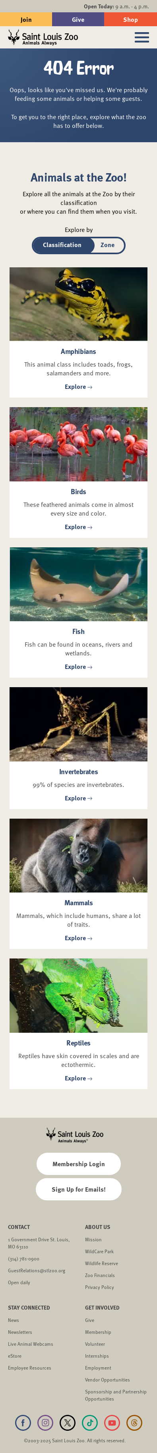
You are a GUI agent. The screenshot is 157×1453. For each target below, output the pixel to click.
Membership (98, 1332)
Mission (93, 1239)
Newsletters (20, 1332)
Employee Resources (29, 1367)
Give (78, 19)
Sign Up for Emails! (79, 1189)
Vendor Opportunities (107, 1379)
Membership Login (78, 1163)
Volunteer (95, 1344)
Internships (97, 1356)
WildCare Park (99, 1251)
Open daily (19, 1282)
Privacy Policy (99, 1287)
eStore (14, 1356)
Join (26, 19)
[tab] (62, 245)
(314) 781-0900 (23, 1258)
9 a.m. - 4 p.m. (116, 6)
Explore (78, 386)
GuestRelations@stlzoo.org (36, 1270)
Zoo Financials (100, 1275)
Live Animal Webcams (30, 1344)
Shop (130, 19)
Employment (98, 1367)
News (13, 1320)
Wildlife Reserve (101, 1263)
